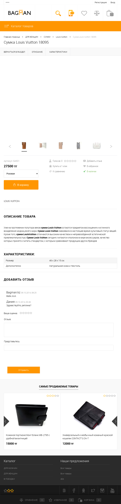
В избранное (90, 166)
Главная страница (12, 37)
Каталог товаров (18, 26)
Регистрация (101, 2)
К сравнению (57, 171)
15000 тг (11, 443)
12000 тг (68, 443)
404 (62, 478)
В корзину (21, 184)
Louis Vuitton (61, 37)
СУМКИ (47, 37)
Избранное (61, 499)
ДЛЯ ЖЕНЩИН (31, 37)
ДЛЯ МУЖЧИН (10, 468)
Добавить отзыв (92, 160)
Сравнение (32, 499)
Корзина (89, 499)
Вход (113, 2)
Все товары (66, 468)
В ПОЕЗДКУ (9, 478)
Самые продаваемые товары (58, 386)
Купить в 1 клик (58, 166)
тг (10, 166)
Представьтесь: (12, 341)
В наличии (89, 171)
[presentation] (28, 360)
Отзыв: (7, 319)
